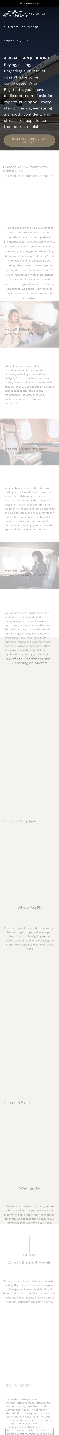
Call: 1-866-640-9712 (29, 3)
